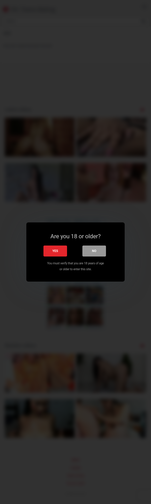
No (94, 251)
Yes (55, 251)
